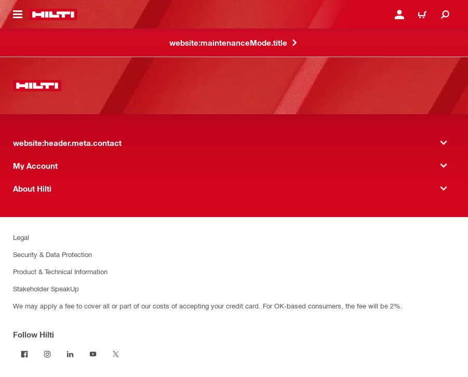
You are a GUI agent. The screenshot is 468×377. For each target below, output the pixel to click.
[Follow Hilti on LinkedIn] (70, 354)
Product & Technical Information (60, 271)
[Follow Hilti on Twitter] (115, 354)
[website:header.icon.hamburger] (17, 14)
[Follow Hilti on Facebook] (24, 354)
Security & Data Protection (52, 254)
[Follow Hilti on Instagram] (47, 354)
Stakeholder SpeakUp (46, 288)
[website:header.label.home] (53, 14)
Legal (21, 237)
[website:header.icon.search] (445, 14)
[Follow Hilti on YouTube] (93, 354)
